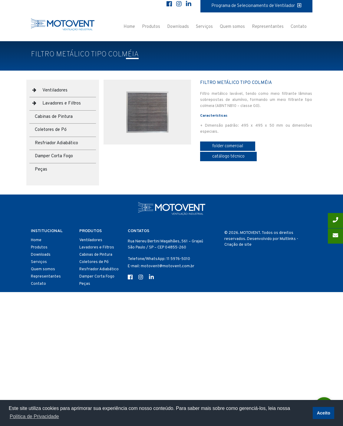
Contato (299, 27)
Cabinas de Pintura (54, 117)
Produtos (151, 27)
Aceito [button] (323, 413)
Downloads (178, 27)
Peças (41, 169)
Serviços (204, 27)
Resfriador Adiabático (56, 143)
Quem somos (232, 27)
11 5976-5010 (178, 259)
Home (129, 27)
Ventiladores (55, 90)
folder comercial (227, 146)
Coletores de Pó (51, 130)
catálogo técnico (228, 156)
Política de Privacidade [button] (34, 416)
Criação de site (238, 244)
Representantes (268, 27)
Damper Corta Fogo (54, 156)
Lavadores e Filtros (61, 103)
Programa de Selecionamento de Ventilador (256, 6)
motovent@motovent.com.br (167, 266)
